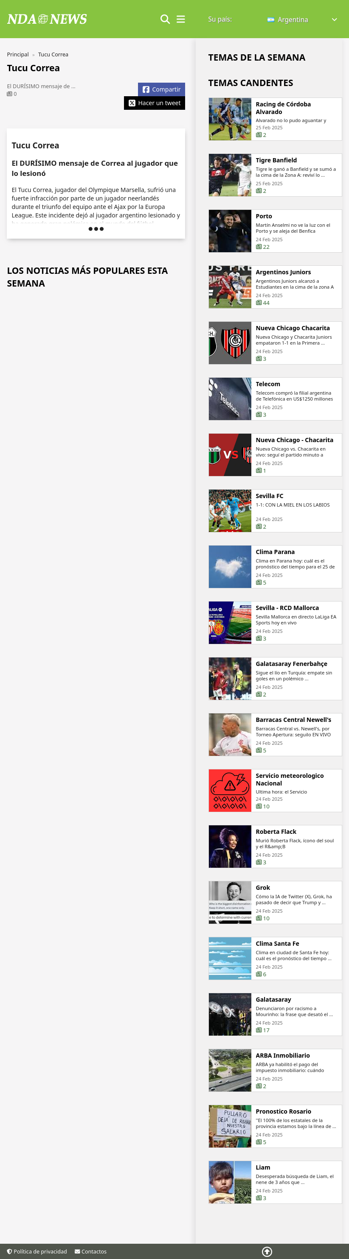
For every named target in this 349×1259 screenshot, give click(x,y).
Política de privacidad (37, 1251)
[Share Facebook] (161, 89)
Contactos (91, 1251)
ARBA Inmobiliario (283, 1069)
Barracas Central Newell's (294, 734)
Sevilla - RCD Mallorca (287, 622)
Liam (263, 1181)
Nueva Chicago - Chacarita (295, 454)
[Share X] (154, 103)
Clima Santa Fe (277, 957)
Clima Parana (275, 566)
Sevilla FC (270, 510)
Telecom (268, 398)
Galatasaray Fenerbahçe (292, 678)
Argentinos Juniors (283, 286)
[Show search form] (165, 19)
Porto (264, 216)
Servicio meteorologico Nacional (290, 793)
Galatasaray (273, 1013)
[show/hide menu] (181, 19)
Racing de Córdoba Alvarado (283, 107)
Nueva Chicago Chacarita (293, 342)
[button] (303, 20)
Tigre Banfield (276, 160)
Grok (263, 901)
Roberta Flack (276, 846)
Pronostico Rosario (284, 1125)
